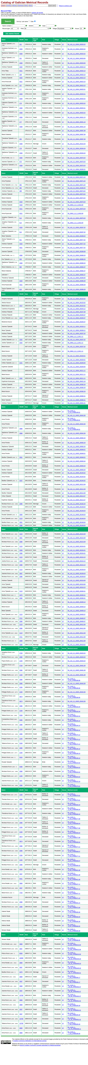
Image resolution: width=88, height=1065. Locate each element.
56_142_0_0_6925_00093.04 (77, 461)
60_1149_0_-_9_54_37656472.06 (74, 906)
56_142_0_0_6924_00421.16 (77, 381)
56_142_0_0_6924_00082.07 (77, 267)
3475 (20, 595)
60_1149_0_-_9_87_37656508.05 (74, 916)
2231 (20, 363)
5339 (20, 715)
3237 (20, 480)
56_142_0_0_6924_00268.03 (77, 236)
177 (20, 89)
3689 (20, 804)
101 (20, 44)
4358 (20, 54)
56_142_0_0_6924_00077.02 (77, 240)
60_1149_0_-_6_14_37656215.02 (74, 762)
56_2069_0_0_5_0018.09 (75, 205)
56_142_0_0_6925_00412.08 (77, 633)
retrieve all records (37, 12)
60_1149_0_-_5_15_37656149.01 (74, 411)
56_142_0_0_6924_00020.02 (77, 44)
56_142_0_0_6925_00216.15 (77, 557)
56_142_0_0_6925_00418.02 (77, 644)
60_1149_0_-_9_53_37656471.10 (74, 897)
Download (20, 5)
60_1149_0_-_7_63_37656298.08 (74, 1032)
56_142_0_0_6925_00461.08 (77, 665)
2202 (20, 339)
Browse (15, 5)
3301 (20, 522)
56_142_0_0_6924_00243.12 (77, 309)
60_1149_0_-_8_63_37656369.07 (74, 850)
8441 (20, 879)
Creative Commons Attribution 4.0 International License (29, 1041)
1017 (20, 305)
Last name (26, 21)
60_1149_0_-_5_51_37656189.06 (74, 679)
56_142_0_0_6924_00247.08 (77, 312)
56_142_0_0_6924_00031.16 (77, 122)
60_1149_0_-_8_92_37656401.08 (74, 869)
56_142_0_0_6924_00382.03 (77, 384)
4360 (20, 158)
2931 (20, 457)
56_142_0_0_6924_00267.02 (77, 227)
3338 (20, 550)
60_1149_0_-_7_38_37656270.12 (74, 734)
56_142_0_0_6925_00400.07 (77, 614)
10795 (21, 995)
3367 (20, 573)
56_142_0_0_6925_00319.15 (77, 587)
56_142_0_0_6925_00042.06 (77, 415)
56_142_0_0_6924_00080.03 (77, 255)
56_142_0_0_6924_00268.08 (77, 251)
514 (20, 218)
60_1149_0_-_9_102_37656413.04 (74, 944)
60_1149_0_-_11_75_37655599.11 (74, 1028)
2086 (20, 504)
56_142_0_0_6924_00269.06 (77, 278)
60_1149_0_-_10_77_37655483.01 (74, 972)
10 (63, 44)
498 (20, 191)
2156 (20, 661)
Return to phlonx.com (65, 6)
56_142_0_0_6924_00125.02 (77, 299)
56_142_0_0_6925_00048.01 (77, 449)
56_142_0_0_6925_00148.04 (77, 518)
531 (20, 240)
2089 (20, 641)
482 (20, 185)
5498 (20, 766)
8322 (20, 813)
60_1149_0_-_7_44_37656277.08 (74, 818)
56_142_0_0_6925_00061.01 (77, 403)
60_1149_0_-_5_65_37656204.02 (74, 766)
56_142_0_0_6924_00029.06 (77, 58)
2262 (20, 378)
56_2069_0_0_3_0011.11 (75, 336)
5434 (20, 757)
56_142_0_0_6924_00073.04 (77, 191)
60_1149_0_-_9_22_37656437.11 (74, 883)
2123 (20, 318)
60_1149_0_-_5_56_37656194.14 (74, 720)
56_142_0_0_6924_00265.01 (77, 169)
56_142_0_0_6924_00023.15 (77, 78)
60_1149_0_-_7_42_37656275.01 (74, 785)
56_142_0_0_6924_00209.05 (77, 363)
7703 (20, 893)
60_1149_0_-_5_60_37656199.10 (74, 748)
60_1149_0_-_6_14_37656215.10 (74, 780)
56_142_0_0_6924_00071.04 (77, 177)
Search (3, 5)
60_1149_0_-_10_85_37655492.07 (74, 986)
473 (20, 161)
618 (20, 289)
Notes (26, 5)
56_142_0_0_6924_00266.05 (77, 188)
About (30, 5)
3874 (20, 696)
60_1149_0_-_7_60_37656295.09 (74, 1004)
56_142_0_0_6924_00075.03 (77, 202)
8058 (20, 953)
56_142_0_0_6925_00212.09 (77, 484)
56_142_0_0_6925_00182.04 (77, 504)
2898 (20, 428)
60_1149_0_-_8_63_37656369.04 (74, 822)
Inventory (9, 5)
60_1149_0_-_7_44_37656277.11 (74, 846)
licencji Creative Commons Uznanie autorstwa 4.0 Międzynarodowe (40, 1045)
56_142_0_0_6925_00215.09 (77, 534)
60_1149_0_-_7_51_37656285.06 (74, 911)
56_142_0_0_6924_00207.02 (77, 333)
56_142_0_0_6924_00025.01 (77, 89)
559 (20, 259)
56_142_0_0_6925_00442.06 (77, 683)
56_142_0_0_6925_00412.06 (77, 624)
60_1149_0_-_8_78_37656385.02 (74, 864)
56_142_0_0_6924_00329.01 (77, 356)
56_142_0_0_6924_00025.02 (77, 99)
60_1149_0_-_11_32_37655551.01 (74, 1000)
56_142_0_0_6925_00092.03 (77, 438)
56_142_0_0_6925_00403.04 (77, 653)
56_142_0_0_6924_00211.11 (77, 370)
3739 (20, 653)
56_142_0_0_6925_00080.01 (77, 396)
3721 (20, 618)
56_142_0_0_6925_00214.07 (77, 496)
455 (20, 139)
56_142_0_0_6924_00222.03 (77, 144)
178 (20, 103)
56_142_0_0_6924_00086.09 (77, 281)
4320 (20, 67)
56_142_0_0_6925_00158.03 (77, 569)
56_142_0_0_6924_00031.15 (77, 117)
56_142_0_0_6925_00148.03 (77, 507)
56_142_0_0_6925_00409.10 (77, 602)
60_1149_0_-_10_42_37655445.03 (74, 958)
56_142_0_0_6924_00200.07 (77, 315)
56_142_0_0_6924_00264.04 (77, 148)
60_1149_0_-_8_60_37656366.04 (74, 804)
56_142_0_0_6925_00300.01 (77, 591)
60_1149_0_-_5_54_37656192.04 (74, 706)
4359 (20, 49)
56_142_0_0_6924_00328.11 (77, 326)
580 (20, 267)
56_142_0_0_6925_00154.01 (77, 546)
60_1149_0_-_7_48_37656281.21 (74, 902)
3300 (20, 514)
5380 (20, 720)
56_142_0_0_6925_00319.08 (77, 580)
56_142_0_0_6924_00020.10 (77, 67)
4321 (20, 71)
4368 (20, 799)
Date (33, 21)
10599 (21, 958)
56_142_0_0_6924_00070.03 (77, 158)
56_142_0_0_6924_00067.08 (77, 130)
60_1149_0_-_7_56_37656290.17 (74, 976)
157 (20, 85)
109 (20, 74)
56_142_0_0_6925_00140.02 (77, 473)
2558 (20, 387)
